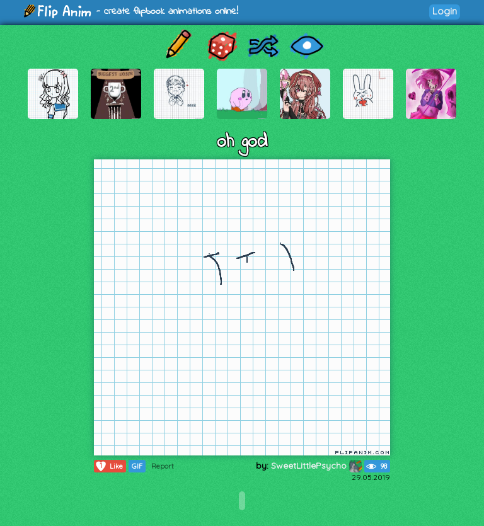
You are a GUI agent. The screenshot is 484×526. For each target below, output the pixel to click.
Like (109, 466)
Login (444, 11)
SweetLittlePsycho (316, 465)
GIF (137, 466)
